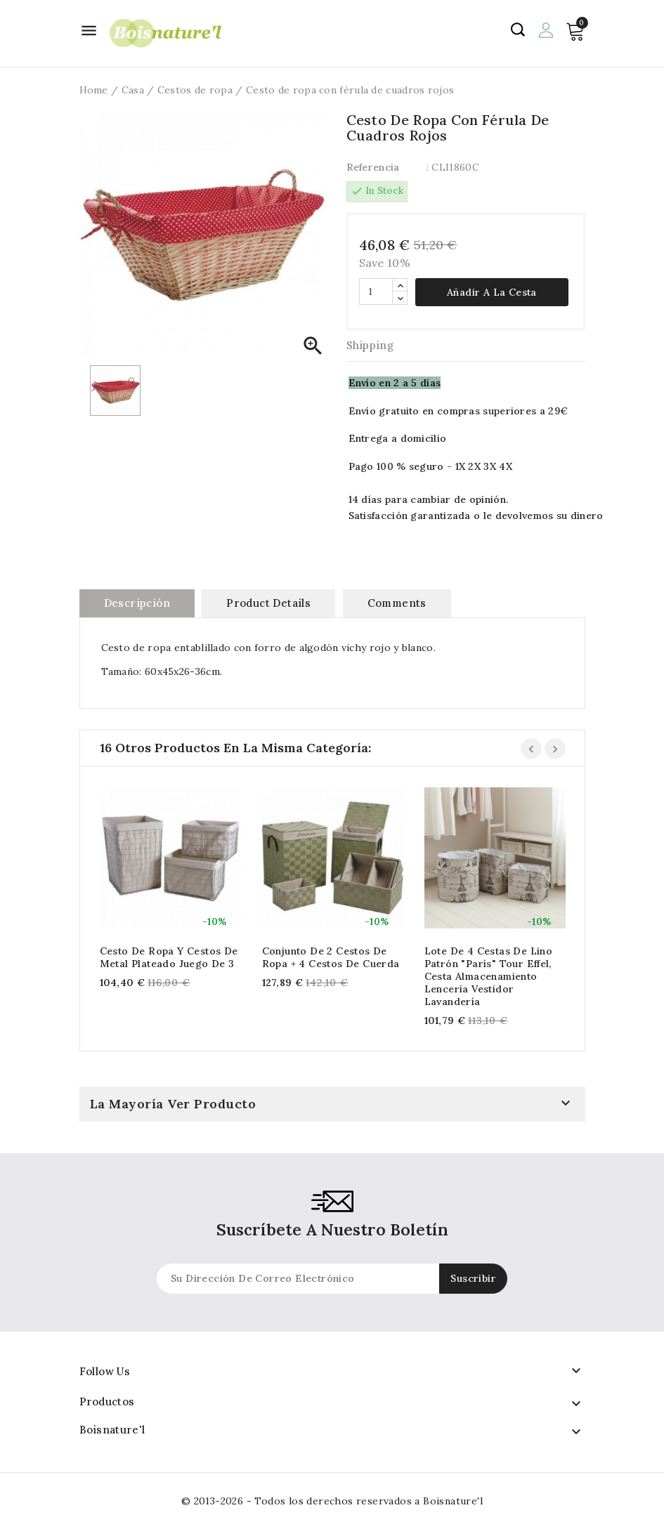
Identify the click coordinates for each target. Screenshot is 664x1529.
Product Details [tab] (268, 603)
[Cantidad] (376, 291)
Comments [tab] (397, 603)
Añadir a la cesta (492, 292)
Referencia (373, 167)
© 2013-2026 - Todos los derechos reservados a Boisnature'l (332, 1501)
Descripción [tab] (137, 603)
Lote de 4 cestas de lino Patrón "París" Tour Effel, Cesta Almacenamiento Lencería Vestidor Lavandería (488, 976)
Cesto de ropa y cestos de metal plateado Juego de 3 (169, 957)
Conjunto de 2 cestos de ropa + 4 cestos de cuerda (331, 957)
